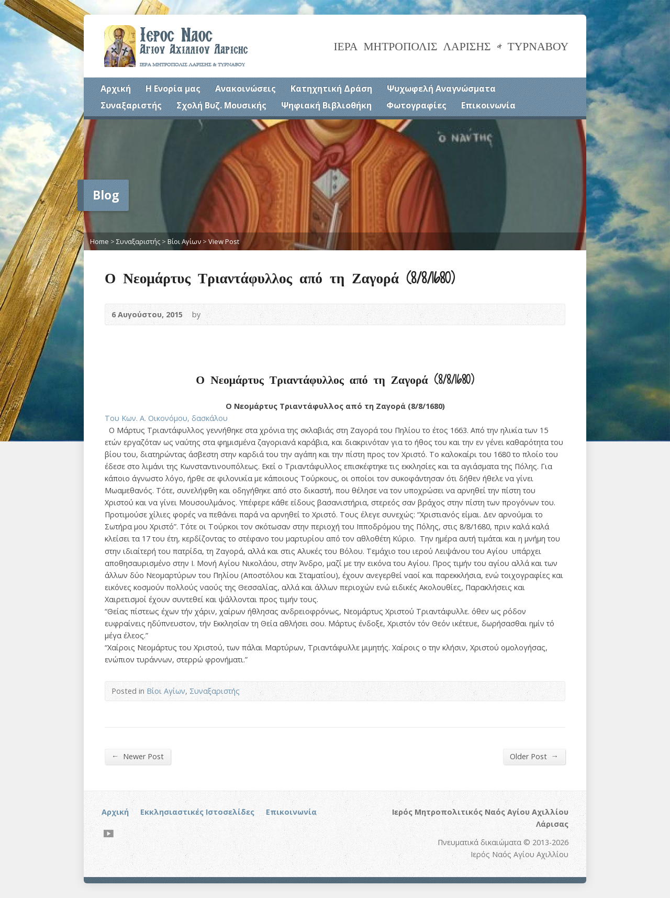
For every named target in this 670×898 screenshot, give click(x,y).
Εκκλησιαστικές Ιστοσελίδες (197, 812)
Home (99, 241)
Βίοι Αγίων (184, 241)
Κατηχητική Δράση (331, 88)
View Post (223, 241)
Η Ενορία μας (173, 88)
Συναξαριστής (131, 105)
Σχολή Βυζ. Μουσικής (221, 105)
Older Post (534, 756)
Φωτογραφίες (416, 105)
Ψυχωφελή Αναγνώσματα (441, 88)
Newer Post (137, 756)
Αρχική (115, 88)
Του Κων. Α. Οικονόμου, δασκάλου (166, 418)
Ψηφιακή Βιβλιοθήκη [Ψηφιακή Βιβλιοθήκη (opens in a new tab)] (326, 105)
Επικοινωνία (488, 105)
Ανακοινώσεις (245, 88)
